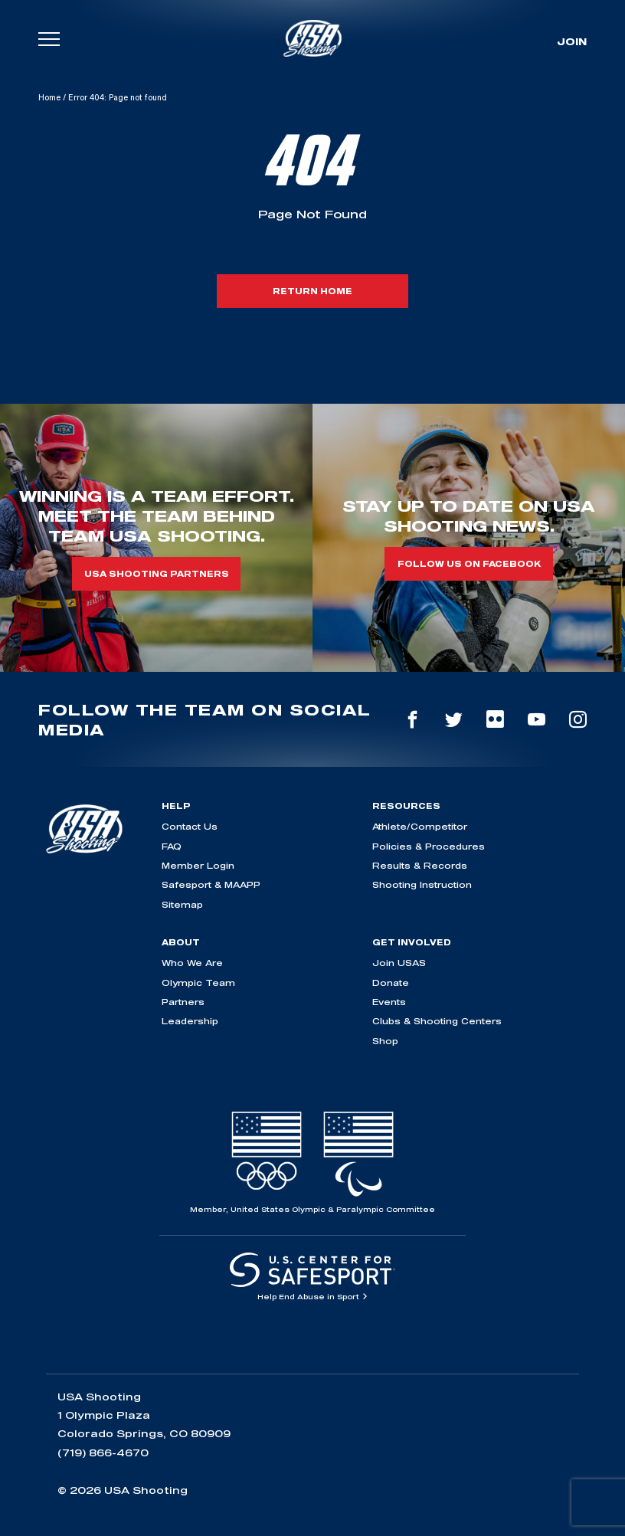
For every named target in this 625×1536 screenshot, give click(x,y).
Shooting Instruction (422, 884)
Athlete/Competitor (419, 826)
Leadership (190, 1021)
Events (389, 1002)
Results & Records (419, 865)
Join (572, 41)
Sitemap (182, 904)
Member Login (198, 865)
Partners (183, 1002)
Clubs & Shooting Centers (437, 1021)
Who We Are (192, 963)
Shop (385, 1041)
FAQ (172, 846)
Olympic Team (198, 982)
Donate (390, 982)
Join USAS (399, 963)
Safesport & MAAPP (211, 884)
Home (49, 97)
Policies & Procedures (428, 846)
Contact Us (190, 826)
